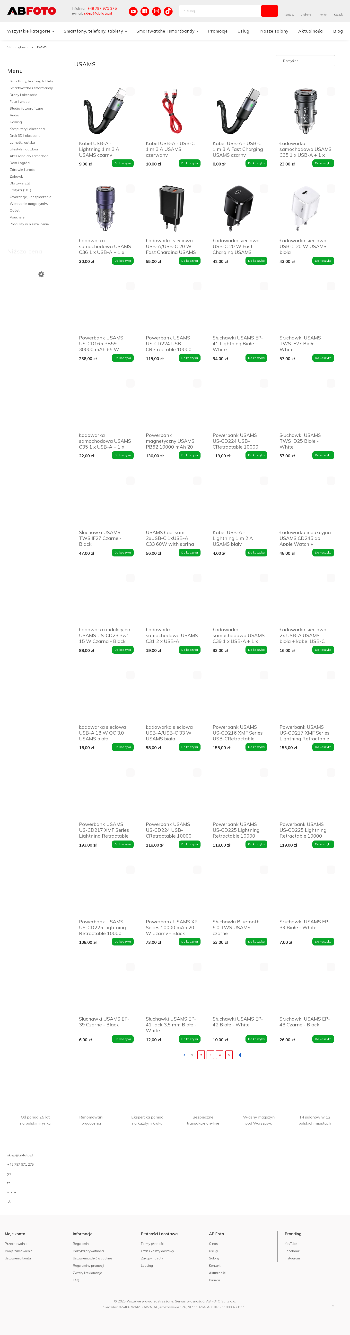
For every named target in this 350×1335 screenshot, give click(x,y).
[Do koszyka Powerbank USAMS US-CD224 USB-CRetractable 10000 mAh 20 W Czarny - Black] (190, 358)
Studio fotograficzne (26, 108)
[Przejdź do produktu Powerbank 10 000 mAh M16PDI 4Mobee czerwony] (38, 304)
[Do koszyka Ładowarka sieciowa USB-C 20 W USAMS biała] (323, 261)
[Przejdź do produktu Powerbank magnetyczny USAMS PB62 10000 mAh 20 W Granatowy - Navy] (172, 403)
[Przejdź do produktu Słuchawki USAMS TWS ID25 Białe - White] (305, 403)
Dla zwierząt (20, 183)
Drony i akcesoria (23, 95)
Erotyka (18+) (20, 190)
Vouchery (17, 217)
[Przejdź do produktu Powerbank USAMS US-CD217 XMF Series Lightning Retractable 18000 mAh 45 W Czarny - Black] (105, 793)
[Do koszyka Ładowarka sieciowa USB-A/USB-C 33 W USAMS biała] (190, 747)
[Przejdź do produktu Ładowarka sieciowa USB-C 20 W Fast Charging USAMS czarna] (238, 209)
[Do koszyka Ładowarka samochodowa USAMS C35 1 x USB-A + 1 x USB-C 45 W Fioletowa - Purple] (123, 455)
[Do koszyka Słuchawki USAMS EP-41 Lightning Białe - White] (256, 358)
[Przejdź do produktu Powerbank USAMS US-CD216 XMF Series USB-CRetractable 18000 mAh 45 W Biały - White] (238, 695)
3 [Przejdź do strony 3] (210, 1055)
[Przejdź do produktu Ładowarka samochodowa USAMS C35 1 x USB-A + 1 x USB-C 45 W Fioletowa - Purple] (105, 403)
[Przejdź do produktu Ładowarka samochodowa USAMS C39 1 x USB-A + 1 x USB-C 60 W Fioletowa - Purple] (238, 598)
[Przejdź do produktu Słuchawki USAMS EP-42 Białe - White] (238, 987)
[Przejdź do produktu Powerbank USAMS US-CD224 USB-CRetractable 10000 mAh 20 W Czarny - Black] (172, 306)
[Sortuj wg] (305, 60)
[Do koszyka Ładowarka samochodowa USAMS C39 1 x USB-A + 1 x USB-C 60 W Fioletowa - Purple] (256, 650)
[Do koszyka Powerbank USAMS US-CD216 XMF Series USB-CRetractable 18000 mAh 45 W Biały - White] (256, 747)
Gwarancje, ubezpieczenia (31, 197)
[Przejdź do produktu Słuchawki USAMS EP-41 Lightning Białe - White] (238, 306)
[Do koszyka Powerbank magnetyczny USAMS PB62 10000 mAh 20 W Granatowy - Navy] (190, 455)
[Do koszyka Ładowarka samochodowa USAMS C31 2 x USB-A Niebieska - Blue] (190, 650)
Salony (214, 1258)
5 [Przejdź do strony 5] (229, 1055)
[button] (130, 91)
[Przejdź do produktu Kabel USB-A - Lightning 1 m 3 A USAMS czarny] (105, 112)
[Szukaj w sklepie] (221, 11)
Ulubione (306, 14)
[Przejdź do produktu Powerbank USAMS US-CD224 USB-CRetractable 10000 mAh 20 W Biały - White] (238, 403)
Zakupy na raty (152, 1258)
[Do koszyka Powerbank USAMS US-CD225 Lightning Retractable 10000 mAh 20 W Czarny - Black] (323, 844)
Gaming (16, 122)
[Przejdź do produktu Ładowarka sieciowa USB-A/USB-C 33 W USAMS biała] (172, 695)
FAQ (76, 1280)
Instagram (292, 1258)
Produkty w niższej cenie (29, 224)
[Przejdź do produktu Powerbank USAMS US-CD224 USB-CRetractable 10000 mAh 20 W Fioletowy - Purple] (172, 793)
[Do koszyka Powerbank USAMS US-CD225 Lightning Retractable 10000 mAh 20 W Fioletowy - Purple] (123, 941)
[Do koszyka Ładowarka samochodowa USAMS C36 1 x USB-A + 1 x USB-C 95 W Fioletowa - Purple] (123, 261)
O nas (213, 1244)
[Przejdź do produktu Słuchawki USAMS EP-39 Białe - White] (305, 890)
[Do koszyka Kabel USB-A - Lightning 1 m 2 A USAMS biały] (256, 552)
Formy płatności (152, 1244)
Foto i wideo (20, 101)
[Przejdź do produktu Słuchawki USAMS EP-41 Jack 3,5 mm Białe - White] (172, 987)
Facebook (292, 1251)
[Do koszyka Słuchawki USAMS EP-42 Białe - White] (256, 1039)
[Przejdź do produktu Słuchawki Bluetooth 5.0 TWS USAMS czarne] (238, 890)
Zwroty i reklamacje (87, 1273)
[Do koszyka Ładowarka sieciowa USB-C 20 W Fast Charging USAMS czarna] (256, 261)
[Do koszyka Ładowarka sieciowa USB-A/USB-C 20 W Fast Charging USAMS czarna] (190, 261)
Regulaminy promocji (88, 1265)
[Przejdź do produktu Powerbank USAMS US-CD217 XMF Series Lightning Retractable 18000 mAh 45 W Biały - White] (305, 695)
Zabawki (17, 176)
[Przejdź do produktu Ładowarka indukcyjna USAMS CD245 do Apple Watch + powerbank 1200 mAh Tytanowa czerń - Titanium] (305, 501)
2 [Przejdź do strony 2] (201, 1055)
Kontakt (289, 14)
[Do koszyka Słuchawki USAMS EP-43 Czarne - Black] (323, 1039)
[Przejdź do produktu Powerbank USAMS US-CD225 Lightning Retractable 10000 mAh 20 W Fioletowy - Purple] (105, 890)
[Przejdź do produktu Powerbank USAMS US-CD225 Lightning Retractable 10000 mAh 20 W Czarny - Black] (305, 793)
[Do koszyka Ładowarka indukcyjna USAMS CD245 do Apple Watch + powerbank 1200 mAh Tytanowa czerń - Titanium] (323, 552)
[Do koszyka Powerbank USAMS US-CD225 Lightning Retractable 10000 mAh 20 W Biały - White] (256, 844)
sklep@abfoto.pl (98, 13)
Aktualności (217, 1273)
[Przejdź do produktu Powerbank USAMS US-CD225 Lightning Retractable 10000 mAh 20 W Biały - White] (238, 793)
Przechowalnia (16, 1244)
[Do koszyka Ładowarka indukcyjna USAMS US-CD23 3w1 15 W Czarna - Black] (123, 650)
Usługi (213, 1251)
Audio (14, 115)
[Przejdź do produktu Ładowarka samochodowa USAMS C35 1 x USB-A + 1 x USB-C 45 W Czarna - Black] (305, 112)
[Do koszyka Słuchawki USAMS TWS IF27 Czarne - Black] (123, 552)
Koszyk (338, 14)
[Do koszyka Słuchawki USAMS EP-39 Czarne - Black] (123, 1039)
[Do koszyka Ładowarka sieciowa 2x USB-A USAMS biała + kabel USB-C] (323, 650)
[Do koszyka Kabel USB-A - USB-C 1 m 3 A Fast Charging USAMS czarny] (256, 163)
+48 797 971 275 (102, 8)
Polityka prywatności (88, 1251)
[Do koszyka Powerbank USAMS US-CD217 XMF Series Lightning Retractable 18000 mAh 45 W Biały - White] (323, 747)
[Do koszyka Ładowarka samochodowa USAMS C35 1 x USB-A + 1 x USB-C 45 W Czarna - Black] (323, 163)
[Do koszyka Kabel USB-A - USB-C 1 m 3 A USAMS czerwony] (190, 163)
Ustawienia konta (18, 1258)
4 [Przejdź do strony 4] (219, 1055)
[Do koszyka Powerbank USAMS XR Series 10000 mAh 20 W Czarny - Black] (190, 941)
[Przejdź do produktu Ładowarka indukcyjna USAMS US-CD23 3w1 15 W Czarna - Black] (105, 598)
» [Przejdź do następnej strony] (238, 1054)
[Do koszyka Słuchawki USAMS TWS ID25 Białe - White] (323, 455)
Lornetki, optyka (22, 142)
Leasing (147, 1265)
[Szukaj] (269, 11)
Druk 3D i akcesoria (25, 135)
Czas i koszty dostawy (157, 1251)
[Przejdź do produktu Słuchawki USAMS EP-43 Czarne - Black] (305, 987)
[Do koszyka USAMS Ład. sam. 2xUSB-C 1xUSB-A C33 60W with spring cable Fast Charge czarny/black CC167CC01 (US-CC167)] (190, 552)
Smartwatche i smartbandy (31, 88)
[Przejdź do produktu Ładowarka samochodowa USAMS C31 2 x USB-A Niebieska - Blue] (172, 598)
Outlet (14, 210)
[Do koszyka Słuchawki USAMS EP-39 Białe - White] (323, 941)
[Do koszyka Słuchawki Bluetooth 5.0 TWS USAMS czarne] (256, 941)
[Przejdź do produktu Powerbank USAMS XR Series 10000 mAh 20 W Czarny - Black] (172, 890)
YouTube (291, 1244)
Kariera (214, 1280)
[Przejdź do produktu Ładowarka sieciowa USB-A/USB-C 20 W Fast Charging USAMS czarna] (172, 209)
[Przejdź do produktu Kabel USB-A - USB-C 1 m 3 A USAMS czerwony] (172, 112)
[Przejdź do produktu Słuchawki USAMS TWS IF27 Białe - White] (305, 306)
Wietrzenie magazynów (29, 203)
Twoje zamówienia (19, 1251)
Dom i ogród (20, 163)
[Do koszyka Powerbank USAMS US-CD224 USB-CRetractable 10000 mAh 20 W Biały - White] (256, 455)
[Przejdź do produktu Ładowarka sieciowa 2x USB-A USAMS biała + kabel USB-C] (305, 598)
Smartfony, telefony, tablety (31, 81)
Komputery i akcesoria (27, 129)
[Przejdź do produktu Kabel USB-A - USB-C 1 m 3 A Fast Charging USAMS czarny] (238, 112)
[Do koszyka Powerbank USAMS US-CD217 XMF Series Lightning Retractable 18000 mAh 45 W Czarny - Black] (123, 844)
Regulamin (81, 1244)
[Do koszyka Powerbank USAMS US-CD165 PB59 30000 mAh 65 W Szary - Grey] (123, 358)
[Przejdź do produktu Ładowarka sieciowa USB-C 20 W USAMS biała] (305, 209)
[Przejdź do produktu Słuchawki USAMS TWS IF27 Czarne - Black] (105, 501)
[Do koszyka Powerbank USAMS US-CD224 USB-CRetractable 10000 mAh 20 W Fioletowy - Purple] (190, 844)
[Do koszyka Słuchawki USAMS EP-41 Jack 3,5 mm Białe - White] (190, 1039)
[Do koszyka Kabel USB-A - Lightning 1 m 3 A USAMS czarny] (123, 163)
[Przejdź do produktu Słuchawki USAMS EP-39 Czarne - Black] (105, 987)
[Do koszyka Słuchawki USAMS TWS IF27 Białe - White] (323, 358)
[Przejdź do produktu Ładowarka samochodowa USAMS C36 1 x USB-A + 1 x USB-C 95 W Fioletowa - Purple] (105, 209)
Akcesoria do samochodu (30, 156)
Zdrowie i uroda (22, 169)
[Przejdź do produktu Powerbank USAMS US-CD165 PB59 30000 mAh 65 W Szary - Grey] (105, 306)
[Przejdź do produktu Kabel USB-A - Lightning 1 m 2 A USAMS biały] (238, 501)
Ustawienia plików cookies (93, 1258)
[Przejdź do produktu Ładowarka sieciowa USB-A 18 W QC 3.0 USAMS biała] (105, 695)
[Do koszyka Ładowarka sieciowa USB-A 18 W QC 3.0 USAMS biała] (123, 747)
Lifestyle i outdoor (24, 149)
